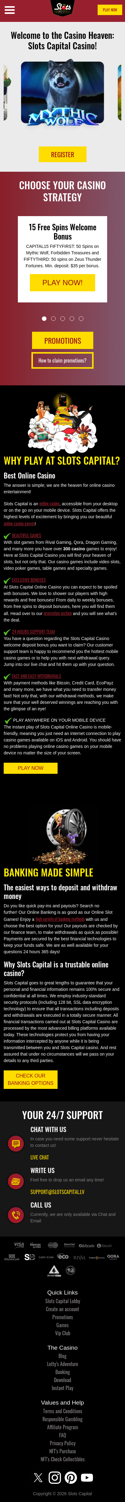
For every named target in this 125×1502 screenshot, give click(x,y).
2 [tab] (53, 318)
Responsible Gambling (62, 1419)
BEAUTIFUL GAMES (26, 535)
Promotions (62, 1317)
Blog (62, 1356)
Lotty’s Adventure (62, 1364)
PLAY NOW (110, 9)
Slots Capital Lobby (62, 1301)
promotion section (58, 613)
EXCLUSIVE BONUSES (29, 580)
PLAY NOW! (62, 282)
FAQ (62, 1435)
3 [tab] (62, 318)
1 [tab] (44, 318)
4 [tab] (72, 318)
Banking (62, 1372)
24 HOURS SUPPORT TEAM (33, 631)
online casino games (19, 523)
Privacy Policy (62, 1443)
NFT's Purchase (62, 1451)
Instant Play (62, 1388)
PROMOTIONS (62, 340)
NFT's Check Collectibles (63, 1459)
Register (62, 154)
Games (62, 1325)
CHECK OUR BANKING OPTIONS (30, 1079)
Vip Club (62, 1333)
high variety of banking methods (60, 919)
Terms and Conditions (62, 1411)
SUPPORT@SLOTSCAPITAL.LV (57, 1192)
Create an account (62, 1309)
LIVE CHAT (39, 1157)
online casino (49, 503)
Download (62, 1380)
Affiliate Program (62, 1427)
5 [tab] (81, 318)
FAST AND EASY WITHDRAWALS (36, 676)
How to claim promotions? (62, 360)
